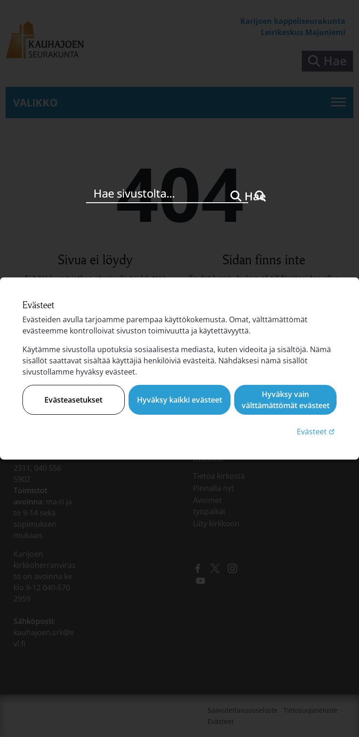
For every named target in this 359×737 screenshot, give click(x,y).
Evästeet (317, 431)
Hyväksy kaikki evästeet (179, 400)
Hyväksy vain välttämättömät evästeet (286, 400)
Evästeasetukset (73, 400)
